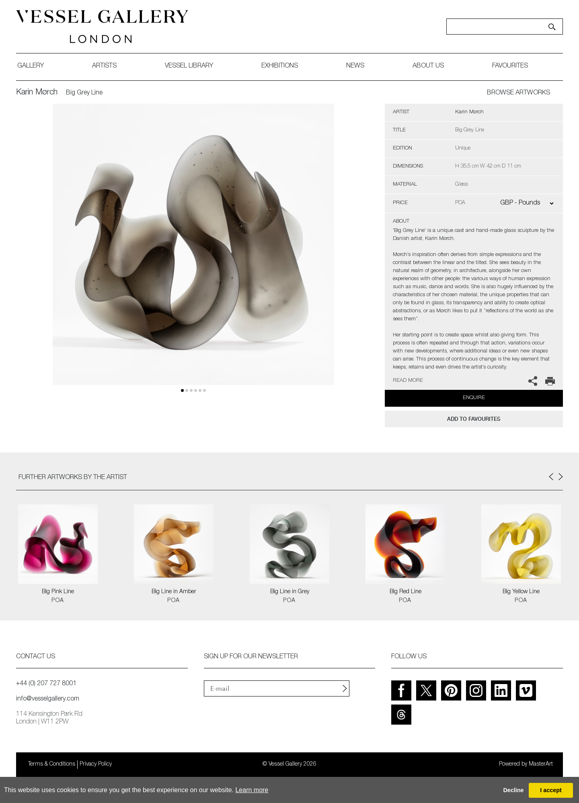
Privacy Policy (96, 764)
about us (428, 66)
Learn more (251, 790)
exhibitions (279, 66)
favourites (510, 66)
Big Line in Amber (174, 592)
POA (57, 601)
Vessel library (189, 66)
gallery (30, 66)
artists (104, 66)
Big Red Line (405, 592)
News (355, 66)
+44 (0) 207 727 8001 (46, 684)
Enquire (474, 398)
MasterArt (541, 764)
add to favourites (473, 419)
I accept (551, 790)
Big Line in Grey (289, 592)
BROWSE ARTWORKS (518, 93)
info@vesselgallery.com (47, 699)
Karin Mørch (36, 93)
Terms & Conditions (51, 764)
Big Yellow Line (521, 592)
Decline (513, 790)
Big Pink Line (58, 592)
